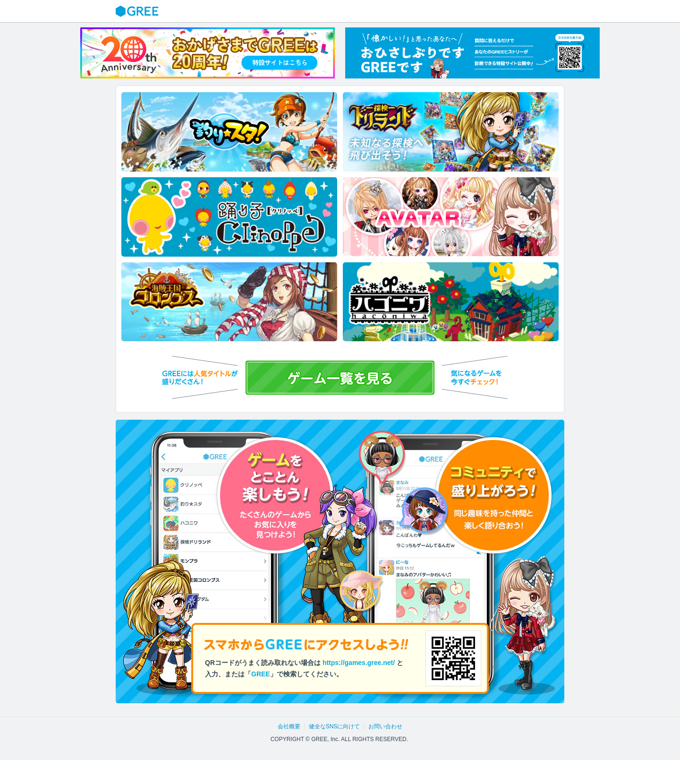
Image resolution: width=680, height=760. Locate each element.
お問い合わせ (385, 726)
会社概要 (289, 726)
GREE (138, 11)
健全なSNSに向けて (334, 726)
